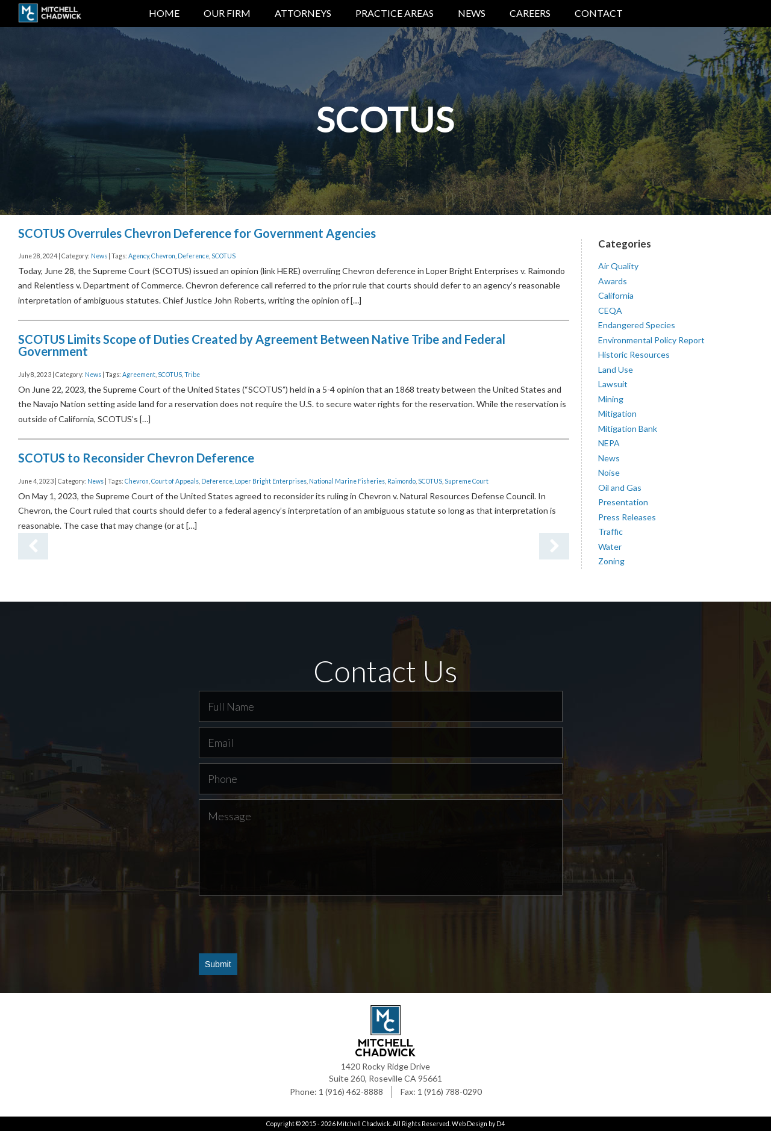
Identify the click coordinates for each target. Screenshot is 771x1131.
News (471, 13)
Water (610, 546)
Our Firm (227, 13)
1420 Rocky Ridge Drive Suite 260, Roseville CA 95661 (385, 1072)
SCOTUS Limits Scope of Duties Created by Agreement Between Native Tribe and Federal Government (261, 345)
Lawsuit (613, 384)
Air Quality (618, 266)
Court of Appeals (175, 481)
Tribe (192, 374)
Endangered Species (636, 325)
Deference (193, 256)
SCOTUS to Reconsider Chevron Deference (136, 457)
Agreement (138, 374)
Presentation (623, 502)
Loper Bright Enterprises (271, 481)
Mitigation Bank (627, 428)
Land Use (615, 369)
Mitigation (617, 413)
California (616, 295)
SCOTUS (223, 256)
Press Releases (627, 516)
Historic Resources (634, 354)
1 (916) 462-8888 (351, 1091)
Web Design (469, 1123)
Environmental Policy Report (651, 339)
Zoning (611, 561)
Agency (138, 256)
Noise (609, 472)
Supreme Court (467, 481)
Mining (610, 398)
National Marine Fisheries (347, 481)
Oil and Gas (619, 487)
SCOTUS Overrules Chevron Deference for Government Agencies (197, 232)
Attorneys (303, 13)
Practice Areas (394, 13)
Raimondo (401, 481)
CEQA (610, 310)
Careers (530, 13)
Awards (612, 280)
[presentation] (290, 923)
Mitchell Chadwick (363, 1123)
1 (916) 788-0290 (449, 1091)
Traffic (610, 531)
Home (164, 13)
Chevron (163, 256)
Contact (599, 13)
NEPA (609, 443)
